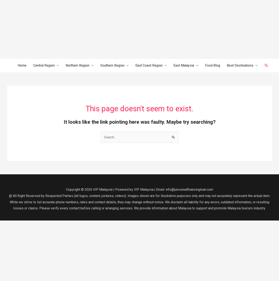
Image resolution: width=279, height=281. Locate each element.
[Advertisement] (126, 29)
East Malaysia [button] (183, 65)
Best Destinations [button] (240, 65)
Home (22, 65)
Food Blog (212, 65)
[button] (266, 65)
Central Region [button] (44, 65)
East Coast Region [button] (149, 65)
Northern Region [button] (77, 65)
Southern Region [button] (112, 65)
